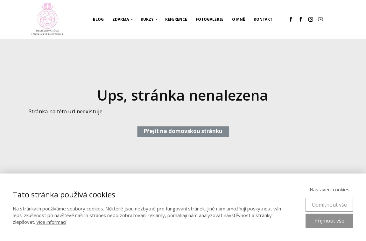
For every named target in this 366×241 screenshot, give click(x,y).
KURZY (147, 19)
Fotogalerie (209, 19)
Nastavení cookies (329, 189)
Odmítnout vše (329, 204)
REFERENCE (176, 19)
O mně (238, 19)
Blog (98, 19)
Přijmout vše (329, 220)
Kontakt (263, 19)
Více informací (51, 222)
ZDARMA (120, 19)
